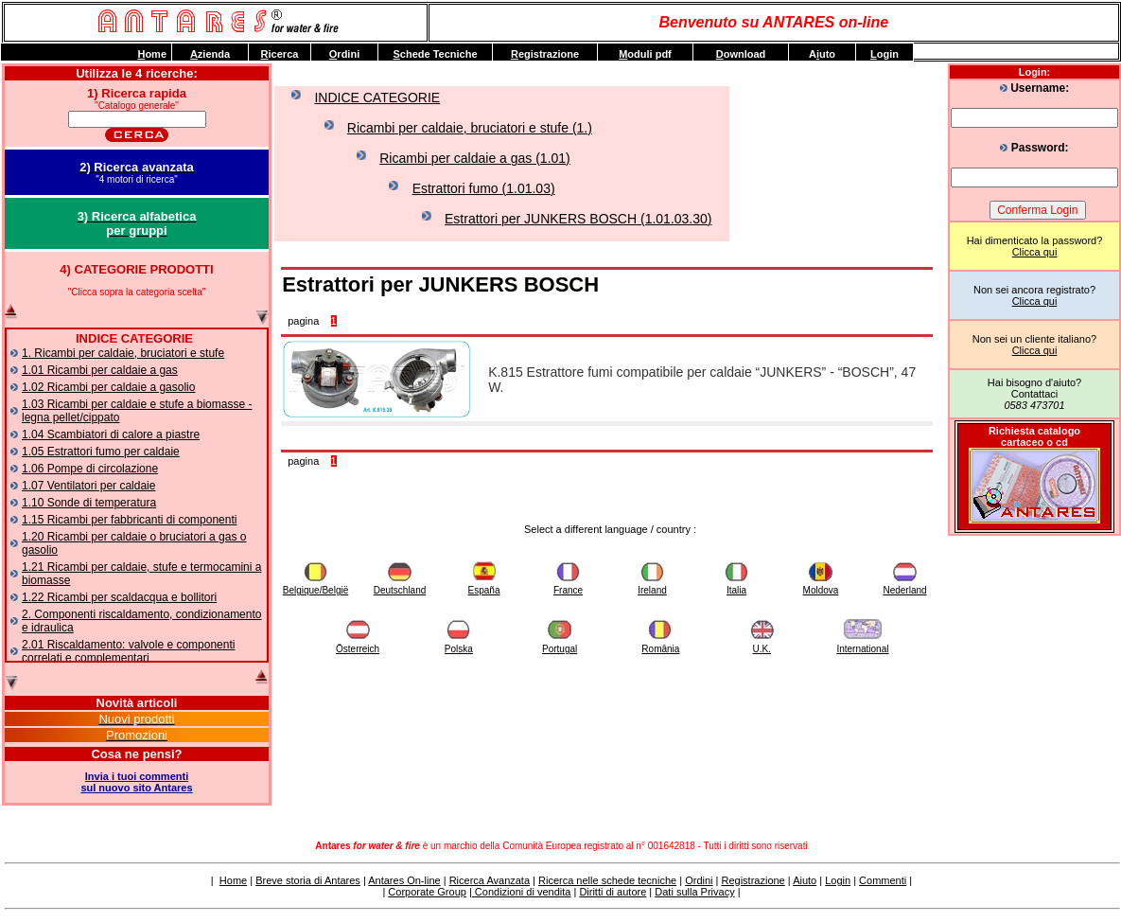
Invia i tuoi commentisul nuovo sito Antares (136, 782)
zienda (210, 54)
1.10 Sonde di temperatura (89, 502)
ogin (884, 54)
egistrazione (545, 54)
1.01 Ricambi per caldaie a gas (100, 370)
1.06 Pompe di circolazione (90, 468)
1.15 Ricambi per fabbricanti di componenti (129, 519)
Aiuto (804, 880)
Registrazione (752, 880)
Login (837, 880)
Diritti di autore (612, 891)
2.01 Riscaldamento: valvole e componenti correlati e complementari (128, 651)
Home (233, 880)
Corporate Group (427, 891)
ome (151, 54)
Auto (822, 54)
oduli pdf (645, 54)
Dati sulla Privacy (694, 891)
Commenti (882, 880)
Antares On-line (404, 880)
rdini (344, 54)
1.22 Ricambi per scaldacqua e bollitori (119, 597)
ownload (741, 54)
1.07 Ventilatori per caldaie (88, 485)
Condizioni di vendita (521, 891)
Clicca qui (1035, 251)
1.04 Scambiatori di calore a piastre (111, 434)
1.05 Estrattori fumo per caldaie (101, 451)
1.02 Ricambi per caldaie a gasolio (108, 387)
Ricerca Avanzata (489, 880)
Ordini (698, 880)
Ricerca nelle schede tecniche (607, 880)
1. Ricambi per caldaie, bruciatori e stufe (123, 353)
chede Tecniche (435, 54)
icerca (280, 54)
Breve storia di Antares (307, 880)
